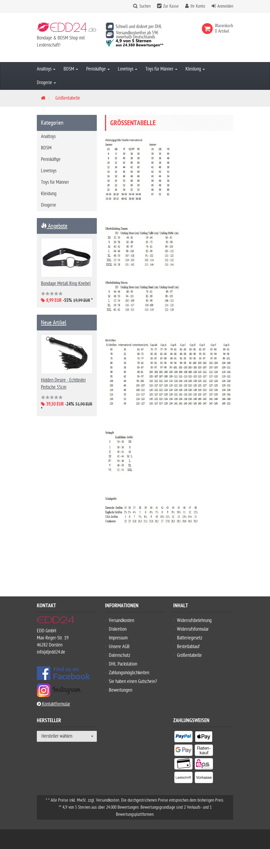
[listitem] (183, 737)
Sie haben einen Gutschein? (133, 681)
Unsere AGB (119, 646)
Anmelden (225, 6)
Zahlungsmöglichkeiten (129, 673)
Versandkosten (121, 620)
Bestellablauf (188, 646)
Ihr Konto (197, 6)
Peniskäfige (98, 69)
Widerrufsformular (193, 629)
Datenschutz (119, 655)
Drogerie (46, 82)
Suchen (145, 6)
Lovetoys (127, 69)
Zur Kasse (171, 6)
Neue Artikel (53, 322)
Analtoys (46, 69)
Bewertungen (120, 690)
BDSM (71, 69)
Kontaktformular (53, 704)
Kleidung (195, 69)
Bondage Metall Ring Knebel (66, 283)
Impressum (118, 638)
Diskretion (118, 629)
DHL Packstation (123, 664)
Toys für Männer (161, 69)
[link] (208, 28)
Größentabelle (189, 655)
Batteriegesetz (189, 638)
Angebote (54, 226)
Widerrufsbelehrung (194, 620)
